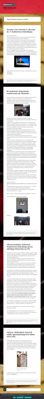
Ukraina (32, 233)
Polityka (30, 232)
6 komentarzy (10, 322)
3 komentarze (29, 81)
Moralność (11, 381)
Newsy (36, 320)
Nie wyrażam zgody (20, 397)
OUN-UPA (13, 382)
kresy (25, 381)
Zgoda (14, 397)
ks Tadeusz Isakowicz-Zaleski (20, 233)
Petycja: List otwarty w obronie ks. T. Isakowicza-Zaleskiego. (21, 30)
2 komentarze (10, 234)
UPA (34, 233)
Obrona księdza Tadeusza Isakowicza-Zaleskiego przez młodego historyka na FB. (20, 246)
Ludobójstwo (9, 382)
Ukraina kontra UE (11, 179)
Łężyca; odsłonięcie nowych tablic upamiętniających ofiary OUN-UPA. (21, 334)
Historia (27, 232)
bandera (8, 233)
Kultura (8, 381)
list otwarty (18, 81)
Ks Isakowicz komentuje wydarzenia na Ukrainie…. (19, 92)
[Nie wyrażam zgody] (42, 396)
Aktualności (21, 80)
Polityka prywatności (28, 397)
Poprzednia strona (4, 389)
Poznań (21, 381)
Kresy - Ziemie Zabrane (27, 80)
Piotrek (15, 80)
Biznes (24, 232)
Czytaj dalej (10, 73)
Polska (32, 80)
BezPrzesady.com (9, 8)
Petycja (21, 81)
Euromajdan (12, 233)
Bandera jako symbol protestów (13, 154)
